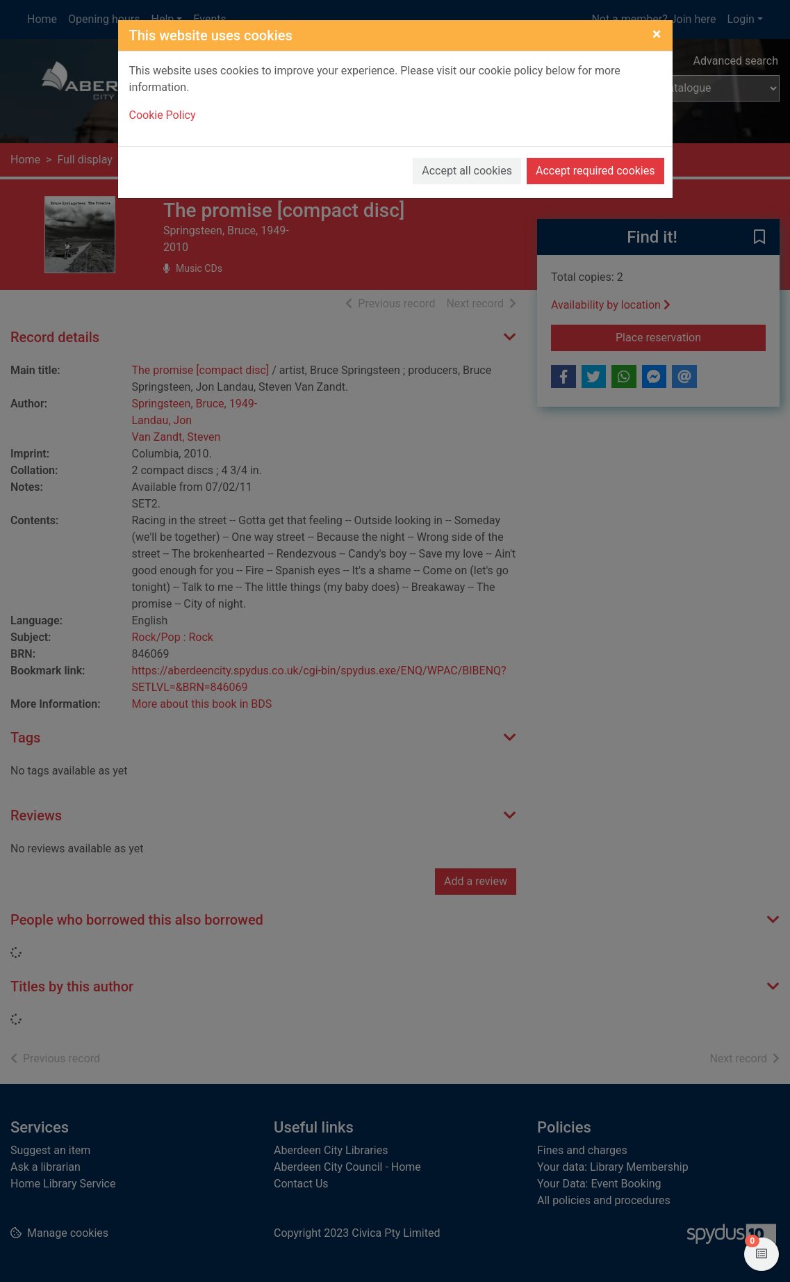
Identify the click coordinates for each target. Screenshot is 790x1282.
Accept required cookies (595, 170)
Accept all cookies (467, 170)
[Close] (657, 34)
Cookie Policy (162, 115)
